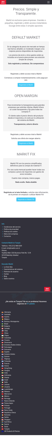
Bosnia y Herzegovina (10, 321)
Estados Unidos (8, 354)
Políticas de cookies (10, 231)
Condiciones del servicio (11, 227)
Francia (5, 363)
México (5, 396)
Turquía (5, 429)
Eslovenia (6, 349)
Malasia (6, 391)
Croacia (6, 340)
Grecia (5, 366)
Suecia (5, 424)
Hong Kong (7, 368)
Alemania (6, 312)
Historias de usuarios (10, 271)
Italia (5, 382)
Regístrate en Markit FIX (26, 199)
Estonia (5, 356)
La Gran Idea (7, 267)
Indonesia (6, 375)
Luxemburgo (7, 389)
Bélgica (5, 319)
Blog (4, 276)
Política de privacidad (10, 229)
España (5, 352)
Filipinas (6, 359)
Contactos (6, 236)
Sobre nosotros (8, 279)
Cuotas (5, 274)
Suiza (5, 426)
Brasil (5, 324)
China (5, 333)
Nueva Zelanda (8, 401)
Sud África (6, 422)
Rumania (6, 415)
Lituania (6, 387)
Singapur (6, 419)
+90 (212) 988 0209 (15, 246)
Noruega (6, 398)
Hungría (6, 370)
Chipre (5, 335)
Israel (5, 380)
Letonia (5, 384)
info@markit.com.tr (13, 248)
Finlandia (6, 361)
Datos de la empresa (10, 234)
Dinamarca (7, 342)
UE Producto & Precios (11, 431)
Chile (5, 331)
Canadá (6, 328)
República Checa (9, 412)
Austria (5, 317)
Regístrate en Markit (26, 85)
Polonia (5, 405)
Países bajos (7, 403)
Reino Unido (7, 410)
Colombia (6, 338)
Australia (6, 314)
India (5, 373)
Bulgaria (6, 326)
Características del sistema (12, 269)
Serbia (5, 417)
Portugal (6, 408)
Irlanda (5, 377)
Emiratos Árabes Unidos (11, 345)
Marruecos (7, 394)
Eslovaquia (7, 347)
